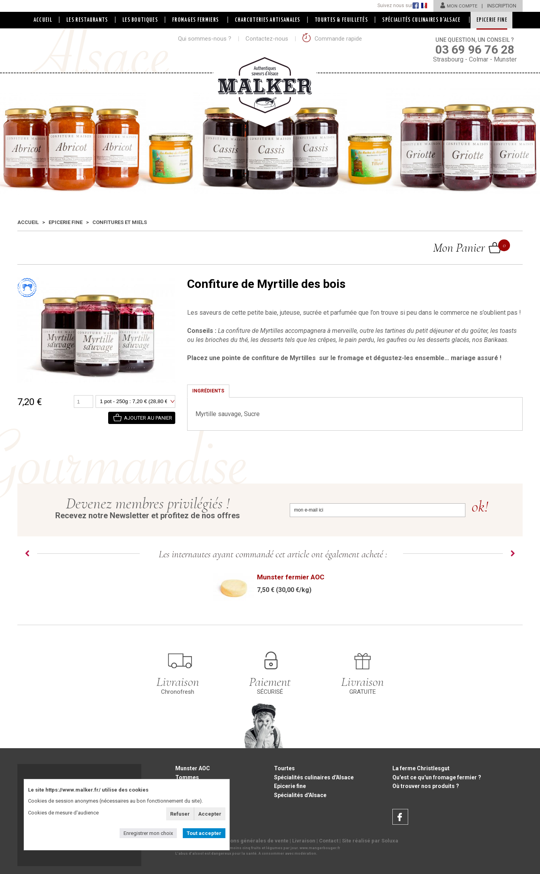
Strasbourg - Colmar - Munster (475, 49)
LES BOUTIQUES (139, 20)
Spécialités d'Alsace (300, 795)
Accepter (209, 814)
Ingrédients (208, 391)
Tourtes (284, 768)
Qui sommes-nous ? (204, 38)
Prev (27, 553)
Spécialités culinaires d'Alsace (314, 777)
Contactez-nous (267, 38)
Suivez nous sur (393, 5)
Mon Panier (467, 247)
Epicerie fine (65, 222)
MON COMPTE (457, 6)
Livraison (303, 841)
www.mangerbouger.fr (320, 849)
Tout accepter (204, 833)
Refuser (180, 814)
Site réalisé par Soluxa (370, 841)
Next (513, 553)
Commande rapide (332, 38)
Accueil (40, 20)
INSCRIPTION (501, 6)
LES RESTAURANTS (85, 20)
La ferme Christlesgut (421, 768)
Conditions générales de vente (250, 841)
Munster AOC (192, 768)
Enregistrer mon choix (148, 833)
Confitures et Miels (119, 222)
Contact (328, 841)
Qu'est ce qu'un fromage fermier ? (436, 777)
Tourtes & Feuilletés (342, 20)
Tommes (187, 777)
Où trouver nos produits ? (425, 786)
